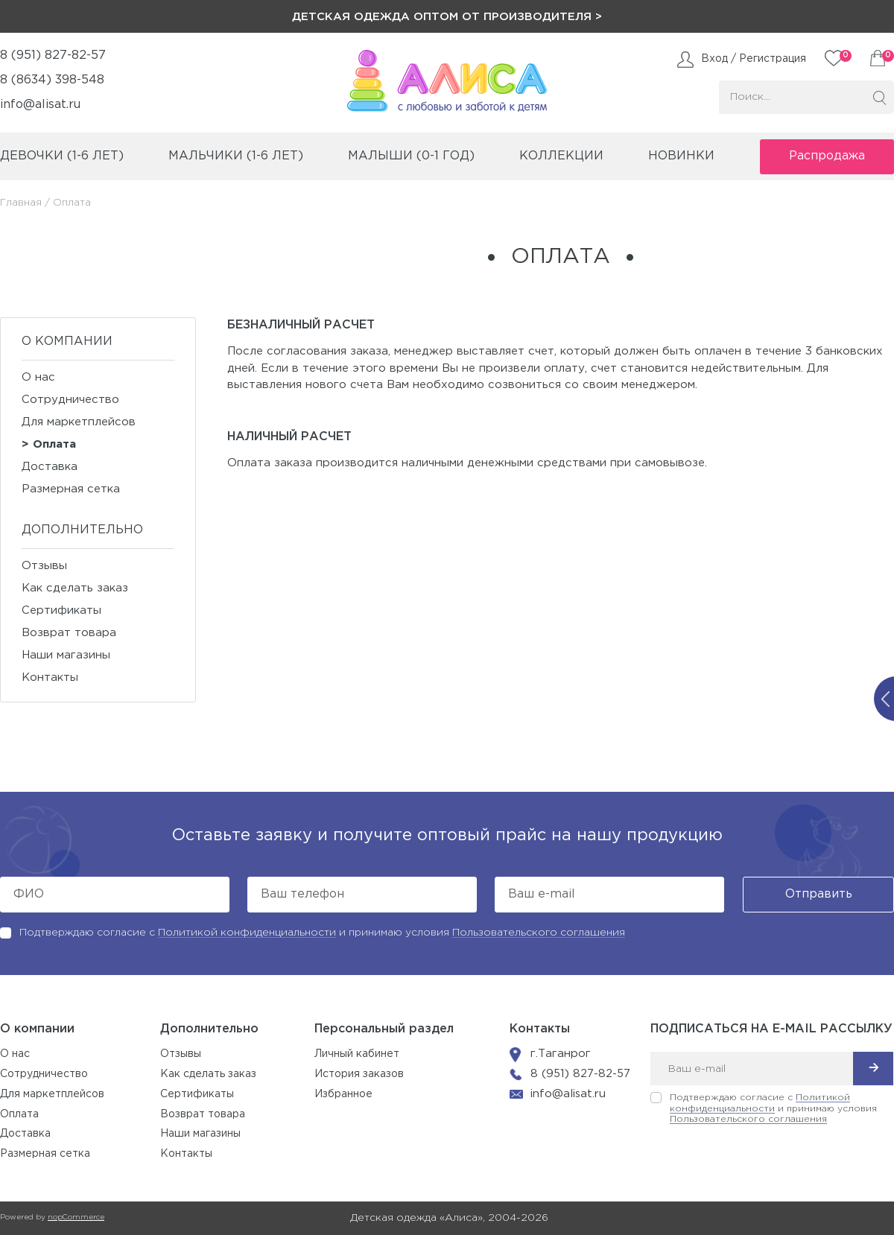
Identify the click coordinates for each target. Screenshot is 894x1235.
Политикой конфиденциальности (247, 932)
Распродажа (827, 156)
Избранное (343, 1094)
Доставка (49, 467)
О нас (38, 377)
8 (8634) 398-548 (52, 80)
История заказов (359, 1074)
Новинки (681, 156)
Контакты (50, 677)
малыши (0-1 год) (411, 156)
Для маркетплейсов (79, 422)
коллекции (561, 156)
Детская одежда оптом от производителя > (447, 17)
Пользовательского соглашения (538, 932)
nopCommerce (76, 1217)
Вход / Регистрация (753, 58)
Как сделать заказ (75, 588)
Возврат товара (69, 633)
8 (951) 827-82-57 (53, 55)
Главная (21, 202)
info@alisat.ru (40, 104)
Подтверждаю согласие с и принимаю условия (322, 932)
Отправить (818, 894)
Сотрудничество (70, 399)
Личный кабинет (356, 1054)
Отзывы (44, 566)
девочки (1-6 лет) (62, 156)
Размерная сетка (71, 489)
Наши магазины (66, 655)
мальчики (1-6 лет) (235, 156)
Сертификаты (61, 610)
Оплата (54, 444)
